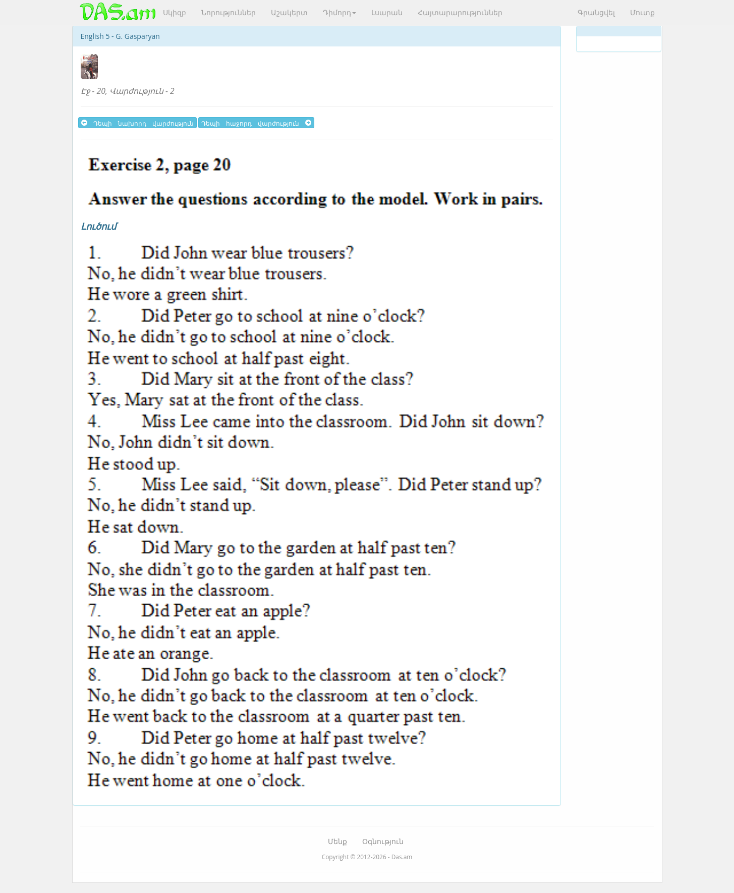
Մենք (337, 841)
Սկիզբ (174, 12)
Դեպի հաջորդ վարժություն (256, 122)
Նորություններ (228, 12)
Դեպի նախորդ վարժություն (137, 122)
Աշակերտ (289, 12)
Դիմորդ (339, 12)
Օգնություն (383, 841)
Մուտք (642, 12)
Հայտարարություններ (460, 12)
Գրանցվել (596, 12)
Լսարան (387, 12)
